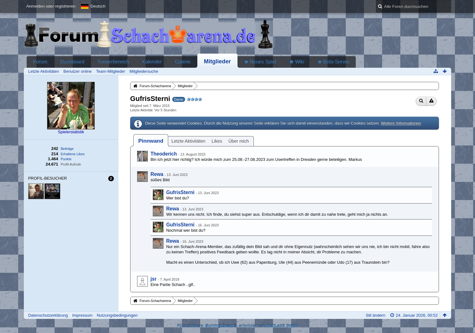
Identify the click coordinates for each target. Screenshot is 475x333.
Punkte (66, 159)
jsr (154, 279)
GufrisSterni (180, 192)
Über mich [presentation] (238, 141)
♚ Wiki (296, 61)
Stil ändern (375, 315)
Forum (40, 61)
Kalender (152, 61)
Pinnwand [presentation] (150, 141)
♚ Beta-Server (334, 61)
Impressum (82, 315)
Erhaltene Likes (72, 154)
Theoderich (164, 153)
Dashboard (72, 61)
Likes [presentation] (217, 141)
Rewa (157, 174)
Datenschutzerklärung (48, 315)
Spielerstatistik (71, 132)
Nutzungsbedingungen (117, 315)
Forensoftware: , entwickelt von (237, 325)
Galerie (182, 61)
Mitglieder (217, 61)
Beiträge (67, 149)
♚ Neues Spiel (260, 61)
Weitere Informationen (401, 123)
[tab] (150, 140)
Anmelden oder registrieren (51, 6)
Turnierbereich (113, 61)
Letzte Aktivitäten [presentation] (188, 141)
